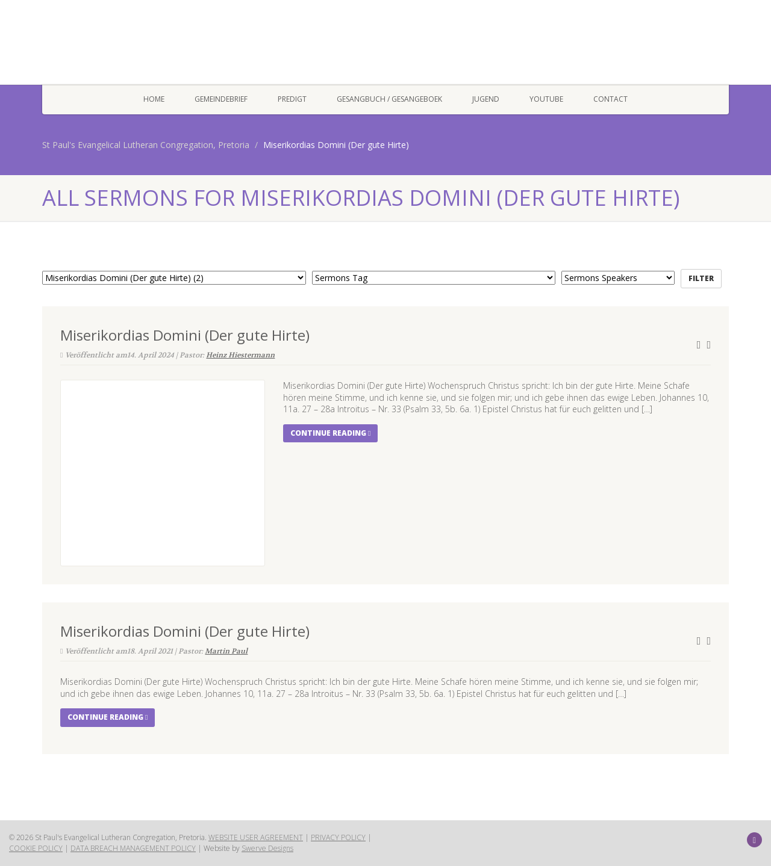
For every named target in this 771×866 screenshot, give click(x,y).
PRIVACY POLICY (338, 837)
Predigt (292, 99)
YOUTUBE (546, 99)
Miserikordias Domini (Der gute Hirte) (185, 335)
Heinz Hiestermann (240, 355)
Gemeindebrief (221, 99)
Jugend (485, 99)
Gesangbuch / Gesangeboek (389, 99)
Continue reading (330, 433)
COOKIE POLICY (36, 848)
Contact (610, 99)
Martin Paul (226, 651)
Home (153, 99)
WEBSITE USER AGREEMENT (255, 837)
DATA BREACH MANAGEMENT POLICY (133, 848)
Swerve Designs (267, 848)
